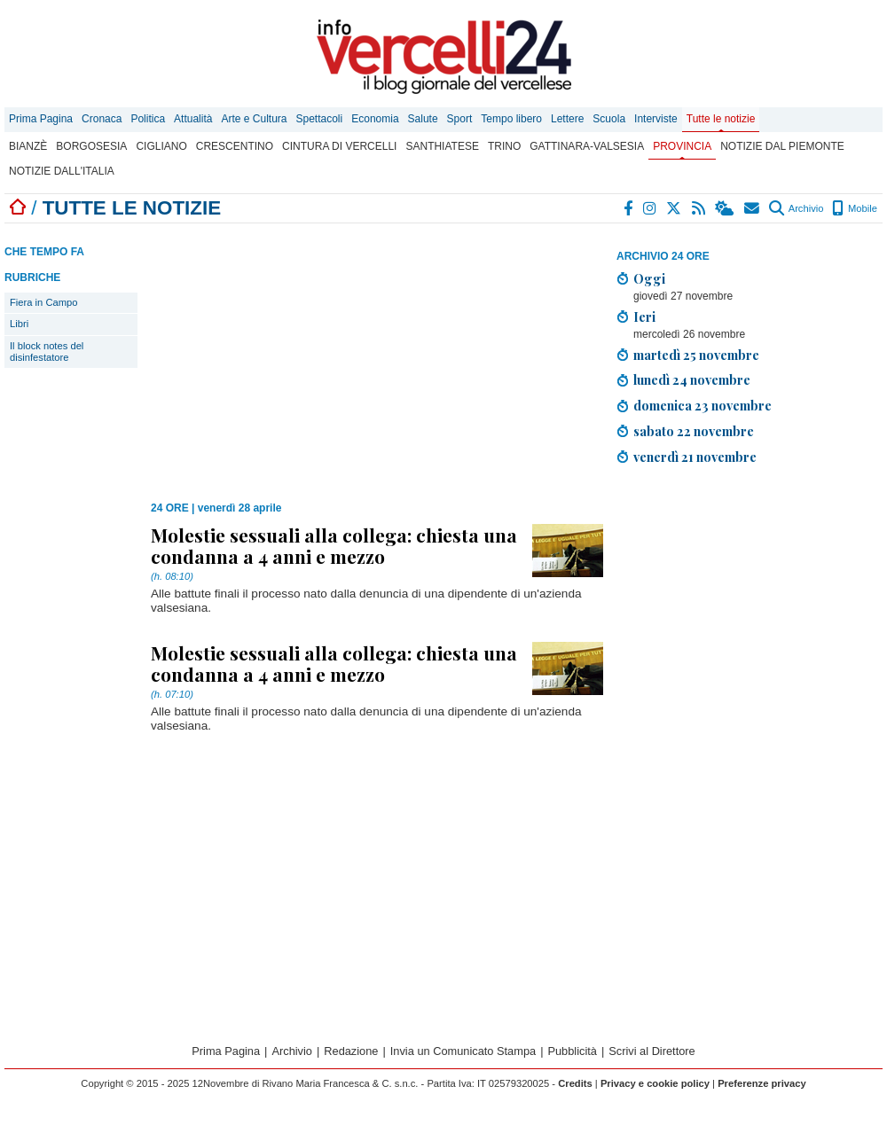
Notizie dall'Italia (61, 171)
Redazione (351, 1051)
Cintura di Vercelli (339, 146)
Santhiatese (441, 146)
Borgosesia (91, 146)
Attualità (193, 119)
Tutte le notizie (721, 119)
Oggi (649, 278)
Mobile (854, 208)
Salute (423, 119)
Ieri (644, 316)
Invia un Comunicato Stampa (463, 1051)
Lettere (567, 119)
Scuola (609, 119)
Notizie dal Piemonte (782, 146)
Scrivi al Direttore (651, 1051)
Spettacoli (319, 119)
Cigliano (161, 146)
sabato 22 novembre (693, 431)
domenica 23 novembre (702, 405)
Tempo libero (511, 119)
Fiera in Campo (43, 302)
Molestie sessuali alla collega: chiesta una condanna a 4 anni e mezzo (334, 545)
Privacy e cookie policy (655, 1083)
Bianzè (28, 146)
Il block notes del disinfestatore (46, 351)
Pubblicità (572, 1051)
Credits (575, 1083)
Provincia (682, 146)
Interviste (656, 119)
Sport (460, 119)
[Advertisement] (749, 604)
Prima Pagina (41, 119)
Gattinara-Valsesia (587, 146)
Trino (504, 146)
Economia (374, 119)
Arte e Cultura (254, 119)
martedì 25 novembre (696, 354)
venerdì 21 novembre (695, 456)
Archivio (796, 208)
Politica (147, 119)
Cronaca (102, 119)
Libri (19, 323)
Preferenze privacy (762, 1083)
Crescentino (234, 146)
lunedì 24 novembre (691, 379)
